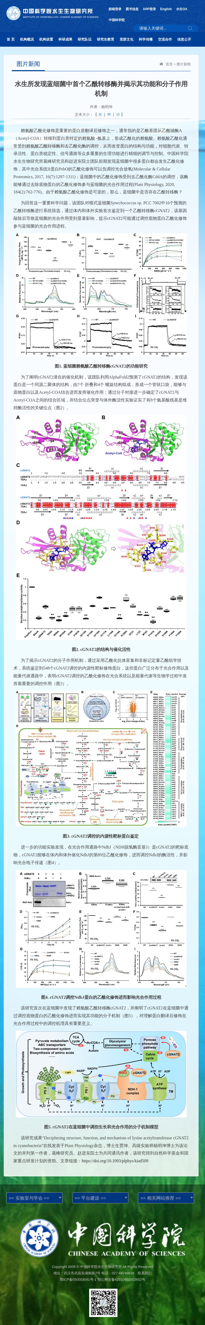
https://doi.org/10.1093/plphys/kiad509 (115, 1161)
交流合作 (165, 39)
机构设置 (46, 39)
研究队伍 (85, 39)
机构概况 (27, 39)
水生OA (181, 9)
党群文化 (126, 39)
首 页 (11, 39)
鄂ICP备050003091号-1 (78, 1280)
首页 (169, 64)
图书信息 (132, 9)
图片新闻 (184, 64)
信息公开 (184, 39)
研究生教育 (105, 39)
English (166, 9)
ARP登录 (149, 9)
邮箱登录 (115, 9)
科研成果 (65, 39)
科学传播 (146, 39)
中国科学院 (117, 20)
